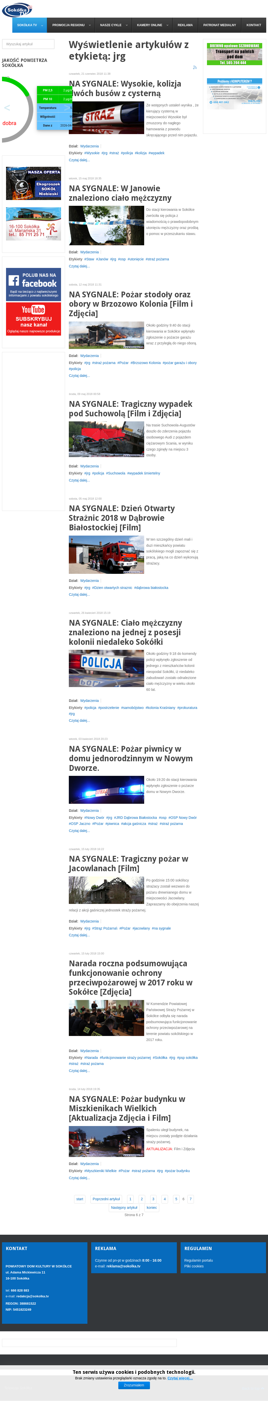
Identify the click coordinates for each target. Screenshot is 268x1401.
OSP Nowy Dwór (184, 818)
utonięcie (137, 259)
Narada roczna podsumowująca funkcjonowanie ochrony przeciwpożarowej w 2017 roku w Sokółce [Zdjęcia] (130, 978)
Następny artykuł (124, 1208)
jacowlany (142, 928)
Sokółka (161, 1058)
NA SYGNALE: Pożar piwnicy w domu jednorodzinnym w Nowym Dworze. (131, 758)
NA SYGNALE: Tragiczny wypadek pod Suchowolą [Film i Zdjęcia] (130, 408)
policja (128, 153)
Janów (103, 259)
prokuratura (188, 708)
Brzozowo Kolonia (147, 363)
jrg (105, 153)
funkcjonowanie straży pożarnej (126, 1058)
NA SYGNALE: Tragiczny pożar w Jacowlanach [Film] (128, 863)
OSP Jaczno (80, 824)
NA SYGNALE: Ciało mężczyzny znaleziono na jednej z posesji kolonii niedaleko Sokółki (125, 632)
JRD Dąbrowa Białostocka (136, 818)
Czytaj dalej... (79, 160)
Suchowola (116, 473)
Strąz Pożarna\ (106, 928)
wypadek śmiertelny (144, 473)
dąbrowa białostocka (152, 588)
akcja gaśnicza (134, 824)
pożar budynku (178, 1171)
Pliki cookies (194, 1266)
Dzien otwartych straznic (113, 588)
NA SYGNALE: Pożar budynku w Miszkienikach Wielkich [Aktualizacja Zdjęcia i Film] (127, 1109)
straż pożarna (158, 259)
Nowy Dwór (95, 818)
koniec (152, 1208)
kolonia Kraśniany (162, 708)
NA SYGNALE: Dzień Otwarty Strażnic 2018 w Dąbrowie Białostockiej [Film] (122, 518)
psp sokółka (188, 1058)
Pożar (124, 363)
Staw (90, 259)
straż (115, 153)
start (79, 1199)
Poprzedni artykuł (106, 1199)
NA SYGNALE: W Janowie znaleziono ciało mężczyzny (120, 193)
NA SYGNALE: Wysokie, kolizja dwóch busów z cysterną (125, 88)
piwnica (113, 824)
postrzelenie (109, 708)
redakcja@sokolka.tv (32, 1296)
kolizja (142, 153)
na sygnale (162, 928)
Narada (92, 1058)
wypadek (157, 153)
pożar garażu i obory (181, 363)
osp (123, 259)
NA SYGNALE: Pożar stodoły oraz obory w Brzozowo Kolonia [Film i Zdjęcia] (131, 304)
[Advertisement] (33, 431)
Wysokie (93, 153)
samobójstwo (133, 708)
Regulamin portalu (198, 1260)
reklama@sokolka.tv (122, 1266)
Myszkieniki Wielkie (101, 1171)
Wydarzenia (89, 146)
